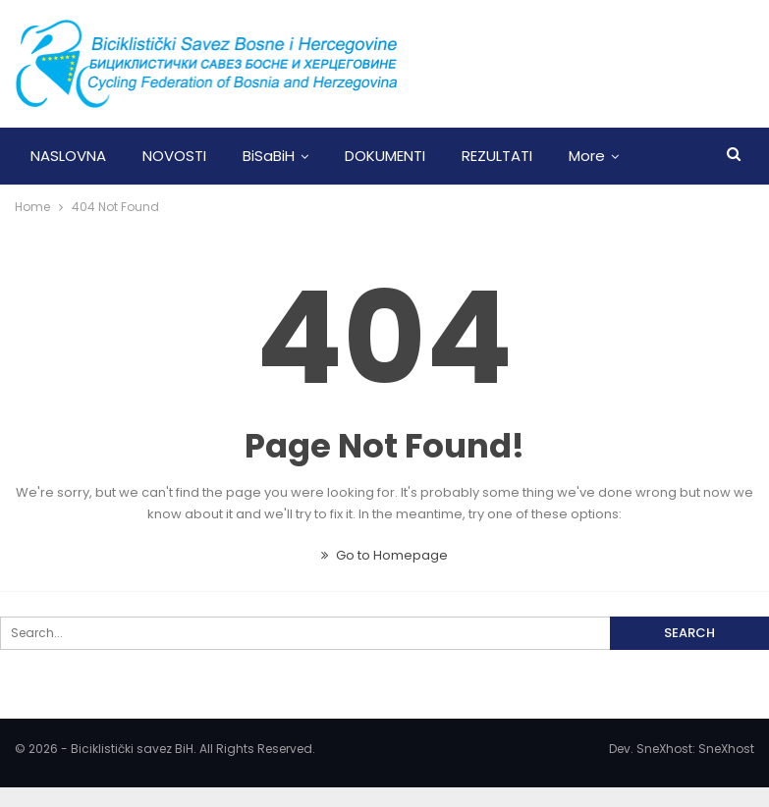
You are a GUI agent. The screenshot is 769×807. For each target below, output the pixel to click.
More (587, 155)
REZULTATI (497, 155)
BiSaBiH (269, 155)
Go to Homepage (384, 555)
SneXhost (726, 748)
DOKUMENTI (385, 155)
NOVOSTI (174, 155)
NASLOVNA (68, 155)
